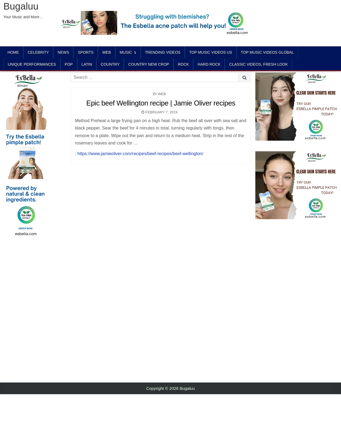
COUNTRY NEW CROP (148, 64)
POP (69, 64)
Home (13, 52)
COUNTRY (110, 64)
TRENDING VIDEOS (163, 52)
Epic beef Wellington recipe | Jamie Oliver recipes (160, 103)
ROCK (183, 64)
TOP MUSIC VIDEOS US (210, 52)
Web (106, 52)
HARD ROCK (209, 64)
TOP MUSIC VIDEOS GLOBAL (267, 52)
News (63, 52)
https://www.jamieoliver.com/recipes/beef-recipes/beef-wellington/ (140, 153)
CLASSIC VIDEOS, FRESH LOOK (258, 64)
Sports (85, 52)
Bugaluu (21, 6)
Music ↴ (128, 52)
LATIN (87, 64)
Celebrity (38, 52)
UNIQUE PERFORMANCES (32, 64)
